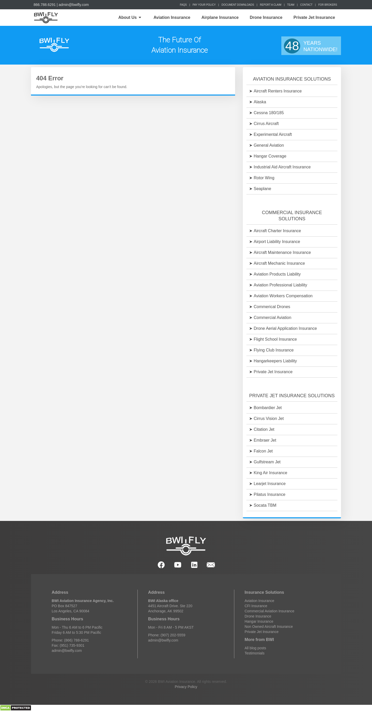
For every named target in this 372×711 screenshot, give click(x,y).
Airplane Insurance (220, 17)
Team (291, 4)
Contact (306, 4)
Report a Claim (270, 4)
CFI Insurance (256, 606)
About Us (129, 17)
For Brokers (327, 4)
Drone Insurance (266, 17)
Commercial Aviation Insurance (270, 611)
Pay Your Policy (204, 4)
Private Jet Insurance (314, 17)
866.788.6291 (45, 5)
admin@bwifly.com (74, 5)
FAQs (183, 4)
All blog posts (255, 648)
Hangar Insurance (259, 621)
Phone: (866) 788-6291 (70, 640)
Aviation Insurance (171, 17)
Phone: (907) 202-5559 (166, 635)
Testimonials (255, 653)
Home (46, 17)
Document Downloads (237, 4)
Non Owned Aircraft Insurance (269, 626)
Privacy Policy (186, 687)
